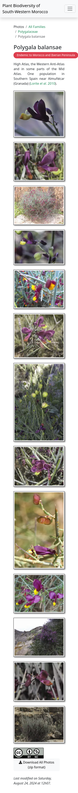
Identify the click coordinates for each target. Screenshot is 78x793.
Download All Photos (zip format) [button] (36, 760)
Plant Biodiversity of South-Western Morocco (25, 8)
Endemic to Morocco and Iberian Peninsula (46, 55)
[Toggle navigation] (70, 9)
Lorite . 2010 (42, 83)
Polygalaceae (28, 31)
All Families (37, 27)
